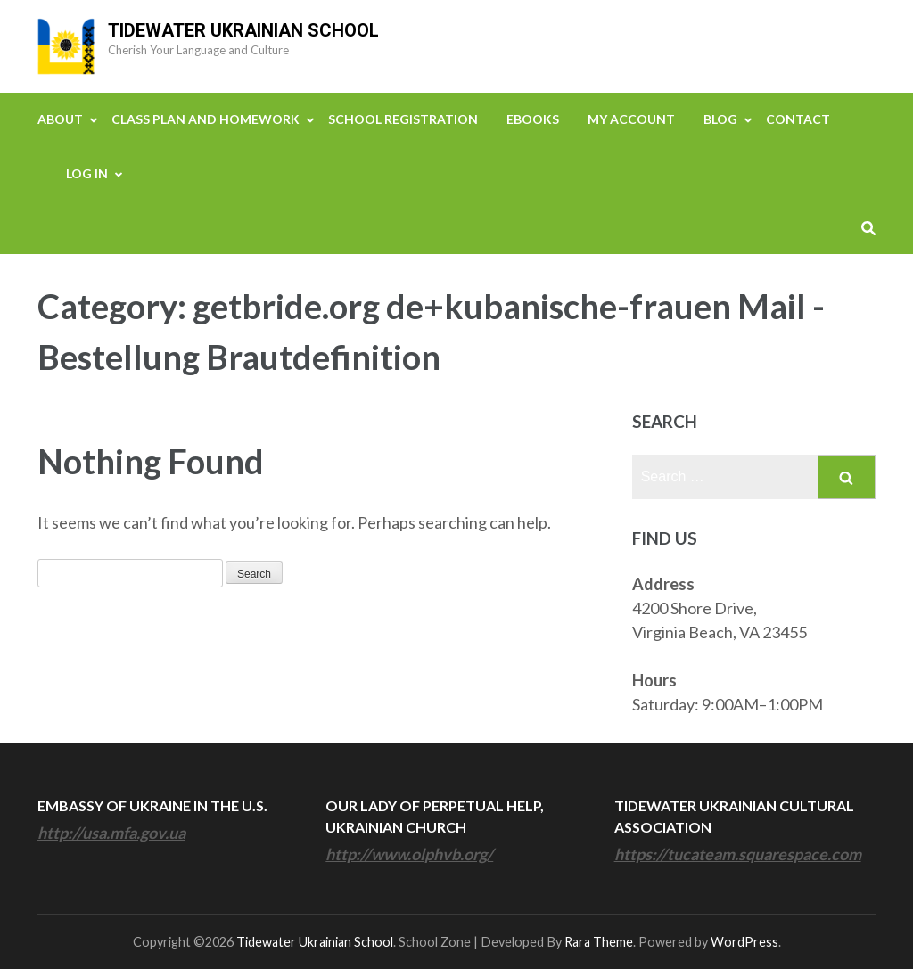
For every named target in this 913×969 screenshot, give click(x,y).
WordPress (744, 941)
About (60, 119)
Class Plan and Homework (205, 119)
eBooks (532, 119)
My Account (631, 119)
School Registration (403, 119)
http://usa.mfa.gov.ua (111, 832)
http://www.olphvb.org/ (409, 854)
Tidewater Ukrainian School (243, 30)
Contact (798, 119)
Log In (87, 173)
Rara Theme (598, 941)
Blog (720, 119)
